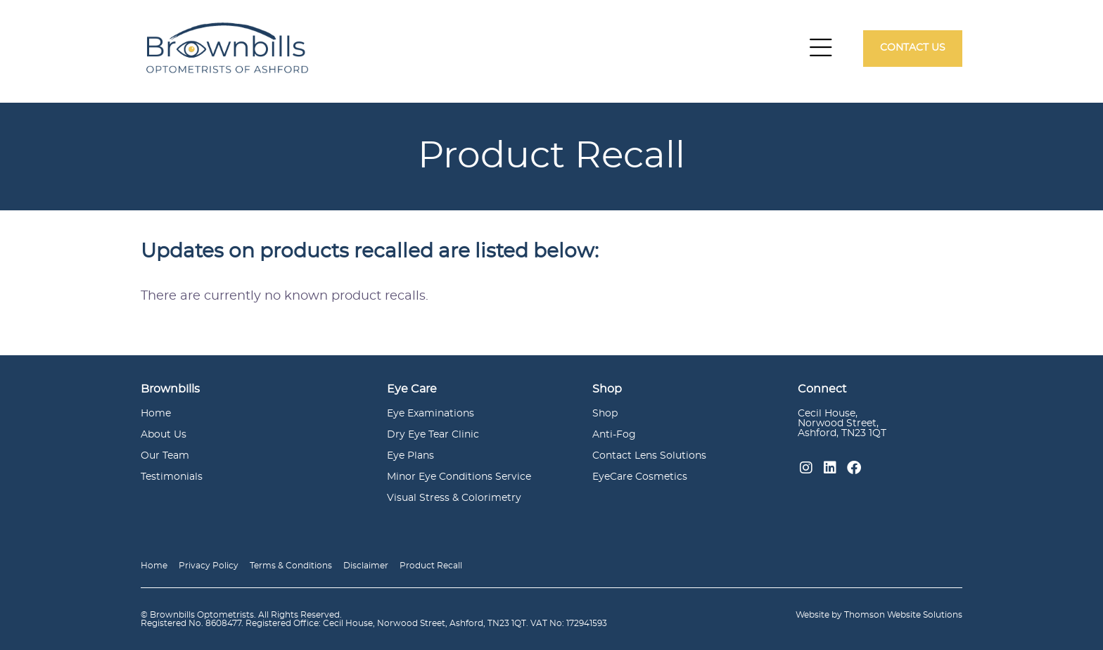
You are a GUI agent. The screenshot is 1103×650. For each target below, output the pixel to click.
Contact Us (912, 48)
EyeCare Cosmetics (639, 477)
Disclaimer (365, 565)
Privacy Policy (208, 565)
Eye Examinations (430, 414)
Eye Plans (410, 456)
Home (156, 414)
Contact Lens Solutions (649, 456)
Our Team (165, 456)
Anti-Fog (614, 435)
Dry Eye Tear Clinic (433, 435)
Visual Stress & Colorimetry (454, 498)
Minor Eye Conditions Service (459, 477)
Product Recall (431, 565)
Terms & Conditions (291, 565)
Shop (605, 414)
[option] (551, 156)
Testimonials (172, 477)
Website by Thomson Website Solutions (879, 615)
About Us (163, 435)
